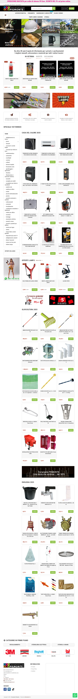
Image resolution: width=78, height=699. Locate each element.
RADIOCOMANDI (9, 202)
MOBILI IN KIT (9, 187)
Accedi (64, 8)
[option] (12, 75)
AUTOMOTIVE (9, 155)
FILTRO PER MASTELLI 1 (30, 563)
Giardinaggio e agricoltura (44, 12)
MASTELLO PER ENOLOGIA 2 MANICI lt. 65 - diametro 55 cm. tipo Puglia (30, 504)
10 (26, 45)
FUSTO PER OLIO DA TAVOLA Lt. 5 (48, 360)
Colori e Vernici (58, 13)
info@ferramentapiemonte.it (9, 682)
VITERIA (7, 229)
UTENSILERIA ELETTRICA (11, 219)
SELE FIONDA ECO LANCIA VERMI (30, 281)
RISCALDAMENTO (9, 206)
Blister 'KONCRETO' (10, 240)
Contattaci (18, 4)
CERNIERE (8, 160)
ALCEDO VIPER (66, 281)
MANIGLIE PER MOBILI (11, 181)
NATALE (7, 191)
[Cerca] (43, 8)
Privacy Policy (34, 668)
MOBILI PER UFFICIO (10, 189)
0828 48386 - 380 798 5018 (9, 4)
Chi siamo (33, 666)
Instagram (9, 689)
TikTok (13, 689)
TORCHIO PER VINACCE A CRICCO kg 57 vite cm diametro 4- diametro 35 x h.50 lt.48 (30, 535)
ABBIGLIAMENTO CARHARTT (11, 238)
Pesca (7, 141)
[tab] (29, 56)
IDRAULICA (8, 173)
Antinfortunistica (20, 13)
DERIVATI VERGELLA (10, 164)
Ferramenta (31, 13)
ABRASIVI (8, 143)
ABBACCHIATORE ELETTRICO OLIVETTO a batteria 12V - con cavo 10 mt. (66, 332)
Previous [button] (71, 58)
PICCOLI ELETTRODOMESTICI (12, 193)
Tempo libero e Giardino (36, 17)
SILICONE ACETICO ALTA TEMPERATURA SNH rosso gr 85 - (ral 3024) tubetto (66, 246)
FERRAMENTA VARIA (10, 166)
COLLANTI (8, 162)
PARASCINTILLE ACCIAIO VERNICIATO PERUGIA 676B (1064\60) (30, 216)
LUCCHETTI (8, 179)
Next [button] (73, 58)
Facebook (5, 689)
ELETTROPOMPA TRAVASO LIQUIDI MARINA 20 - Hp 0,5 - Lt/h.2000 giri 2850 (48, 535)
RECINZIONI (8, 204)
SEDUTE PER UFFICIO (10, 212)
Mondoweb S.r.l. (28, 697)
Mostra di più (29, 58)
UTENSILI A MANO (10, 221)
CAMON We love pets (11, 242)
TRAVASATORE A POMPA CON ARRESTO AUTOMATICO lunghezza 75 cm (48, 565)
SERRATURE (8, 214)
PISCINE (8, 196)
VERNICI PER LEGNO (10, 227)
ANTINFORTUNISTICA (10, 153)
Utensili (46, 17)
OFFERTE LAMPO (9, 244)
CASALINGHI (8, 158)
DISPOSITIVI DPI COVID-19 (11, 235)
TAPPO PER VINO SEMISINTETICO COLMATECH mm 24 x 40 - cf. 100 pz (66, 596)
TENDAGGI (8, 217)
